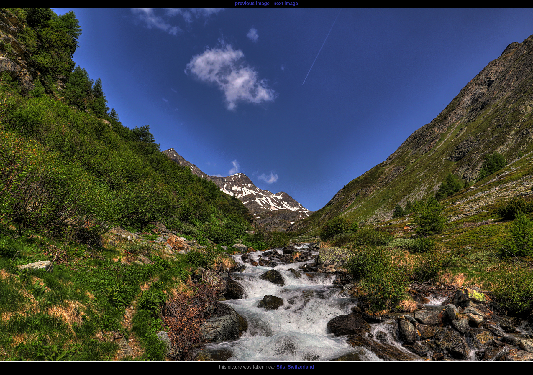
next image (285, 3)
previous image (252, 3)
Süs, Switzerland (295, 366)
